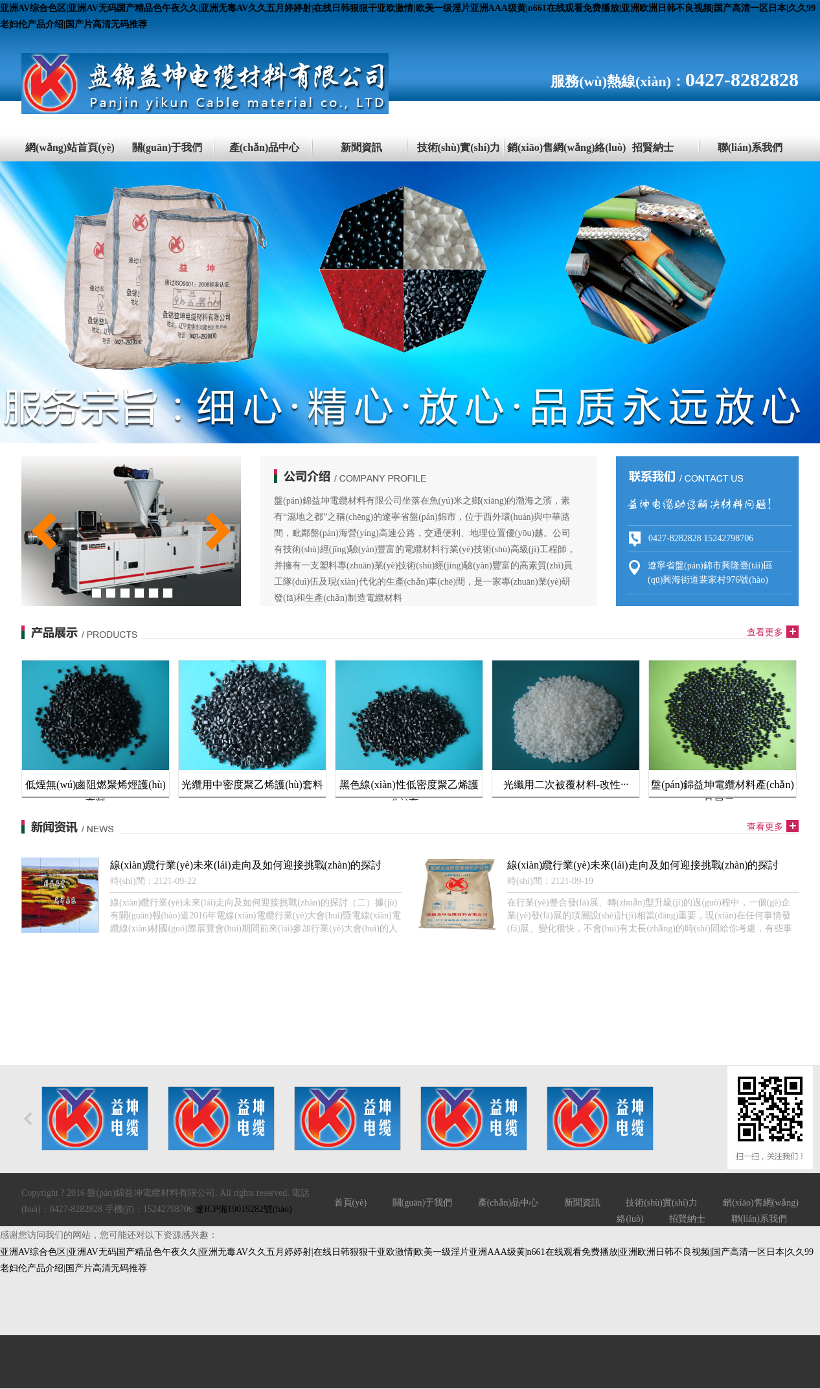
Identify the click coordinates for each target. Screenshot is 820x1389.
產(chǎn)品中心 (264, 147)
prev (44, 531)
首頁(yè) (350, 1203)
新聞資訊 (361, 147)
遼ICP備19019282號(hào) (243, 1209)
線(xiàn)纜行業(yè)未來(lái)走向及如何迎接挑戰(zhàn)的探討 (246, 864)
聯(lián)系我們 (750, 147)
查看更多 (765, 632)
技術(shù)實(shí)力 (459, 147)
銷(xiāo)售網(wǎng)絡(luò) (555, 147)
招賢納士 (653, 147)
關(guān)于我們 (167, 147)
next (218, 531)
